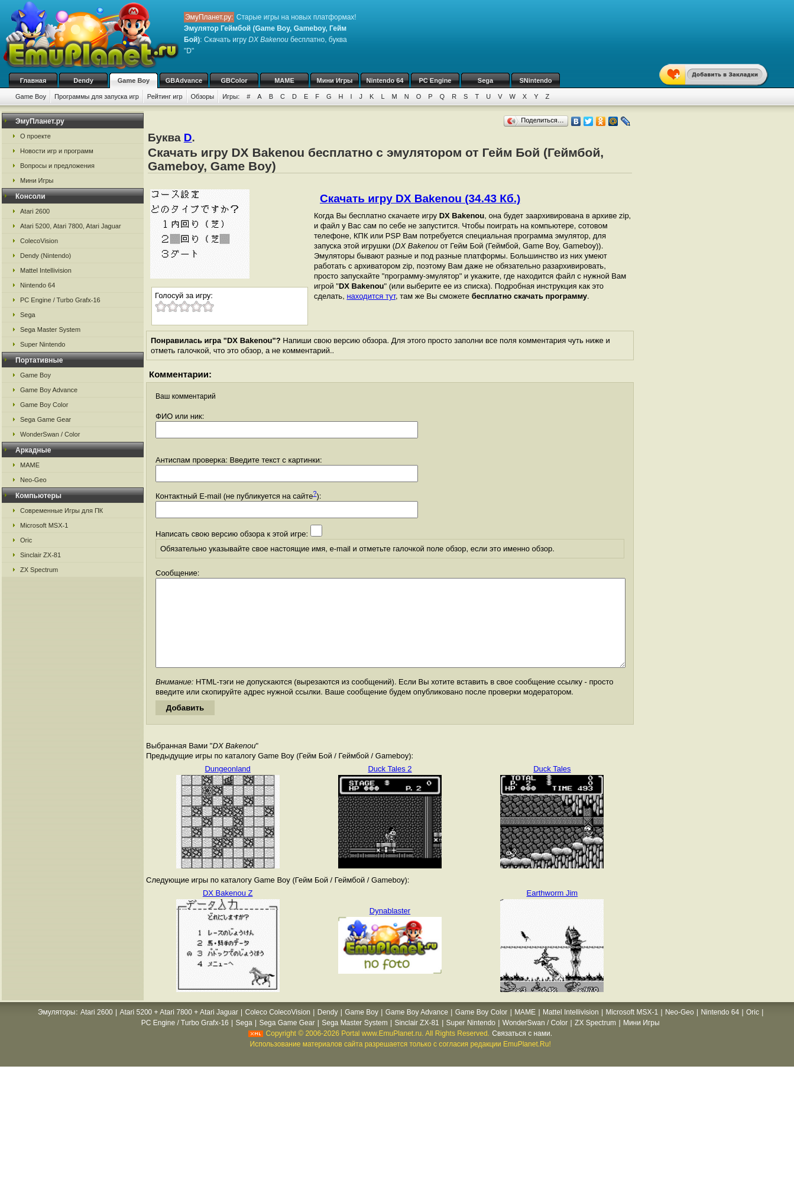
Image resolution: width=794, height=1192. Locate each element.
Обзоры (203, 96)
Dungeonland (227, 786)
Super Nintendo (42, 344)
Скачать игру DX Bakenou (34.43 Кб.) (420, 198)
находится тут (371, 296)
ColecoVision (39, 240)
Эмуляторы (56, 1030)
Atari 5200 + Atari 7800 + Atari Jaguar (179, 1030)
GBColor (234, 80)
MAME (284, 80)
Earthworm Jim (552, 910)
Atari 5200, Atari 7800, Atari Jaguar (70, 226)
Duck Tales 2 (389, 786)
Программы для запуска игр (96, 96)
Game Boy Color (44, 404)
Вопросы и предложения (57, 165)
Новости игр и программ (56, 150)
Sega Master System (50, 329)
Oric (26, 540)
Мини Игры (335, 80)
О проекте (35, 136)
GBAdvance (184, 80)
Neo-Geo (33, 479)
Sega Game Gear (45, 419)
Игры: (230, 96)
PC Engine (435, 80)
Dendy (83, 80)
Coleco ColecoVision (277, 1030)
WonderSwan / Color (50, 434)
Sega (485, 80)
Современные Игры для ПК (61, 510)
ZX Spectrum (39, 569)
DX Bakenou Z (228, 910)
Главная (33, 80)
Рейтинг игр (165, 96)
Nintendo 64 (385, 80)
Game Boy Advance (48, 389)
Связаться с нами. (522, 1051)
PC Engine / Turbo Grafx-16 (60, 299)
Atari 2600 (35, 211)
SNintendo (536, 80)
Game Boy (134, 80)
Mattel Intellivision (46, 270)
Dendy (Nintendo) (45, 255)
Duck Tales (552, 786)
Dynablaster (390, 928)
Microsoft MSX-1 (44, 525)
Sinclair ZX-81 (40, 554)
